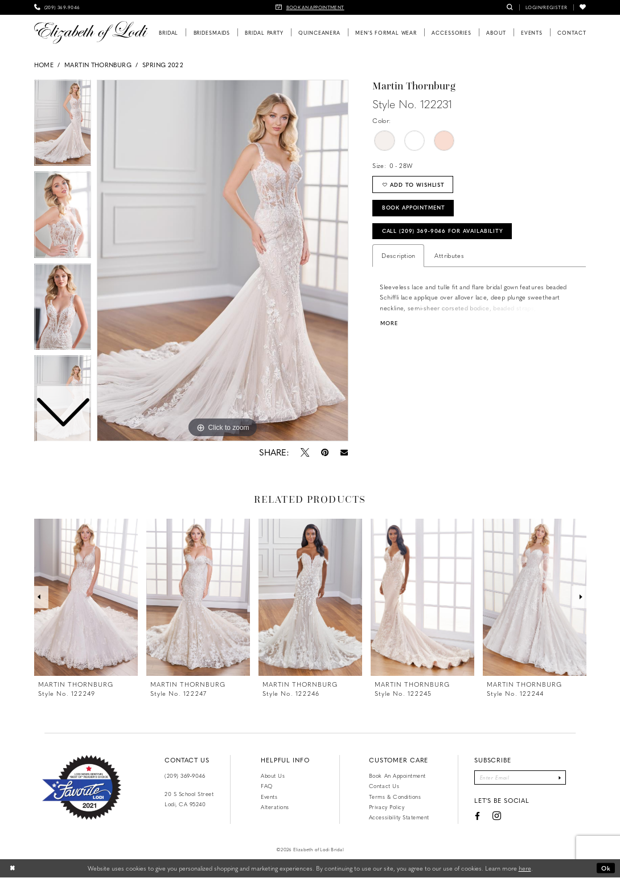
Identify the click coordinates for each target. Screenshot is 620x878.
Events (269, 797)
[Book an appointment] (310, 7)
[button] (546, 7)
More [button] (389, 324)
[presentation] (86, 597)
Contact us (384, 786)
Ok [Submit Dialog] (606, 868)
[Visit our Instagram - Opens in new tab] (496, 817)
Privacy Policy (386, 807)
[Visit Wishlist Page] (582, 7)
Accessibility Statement (399, 817)
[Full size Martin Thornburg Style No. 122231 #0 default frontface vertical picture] (222, 260)
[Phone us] (57, 7)
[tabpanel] (222, 260)
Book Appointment (414, 208)
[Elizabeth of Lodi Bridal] (90, 32)
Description (398, 256)
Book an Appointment (397, 775)
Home (44, 64)
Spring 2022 (162, 64)
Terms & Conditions (395, 797)
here (525, 868)
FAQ (267, 786)
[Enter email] (520, 777)
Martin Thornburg (98, 64)
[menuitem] (57, 7)
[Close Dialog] (12, 868)
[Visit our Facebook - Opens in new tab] (477, 816)
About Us (273, 775)
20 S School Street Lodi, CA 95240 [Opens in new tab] (189, 799)
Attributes (449, 256)
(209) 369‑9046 (185, 775)
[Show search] (509, 7)
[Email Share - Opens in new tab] (344, 452)
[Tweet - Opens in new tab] (305, 452)
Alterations (275, 807)
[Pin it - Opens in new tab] (325, 452)
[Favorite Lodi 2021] (81, 787)
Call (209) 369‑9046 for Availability (444, 231)
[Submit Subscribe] (560, 777)
